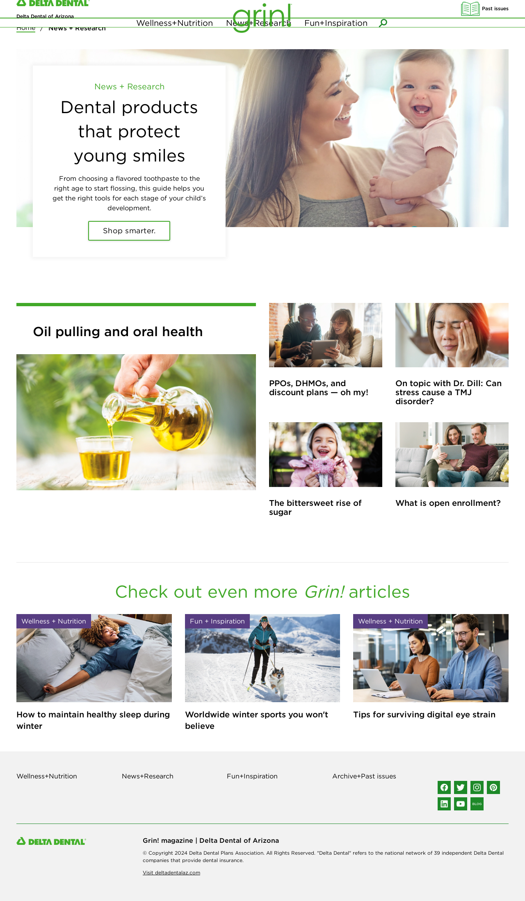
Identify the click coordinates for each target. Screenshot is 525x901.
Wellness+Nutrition (174, 41)
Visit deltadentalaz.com (171, 872)
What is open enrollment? (448, 503)
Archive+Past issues (364, 776)
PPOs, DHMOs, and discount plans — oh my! (318, 387)
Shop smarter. (129, 230)
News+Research (258, 41)
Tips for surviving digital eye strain (424, 714)
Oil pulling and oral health (118, 331)
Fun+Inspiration (336, 41)
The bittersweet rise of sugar (315, 507)
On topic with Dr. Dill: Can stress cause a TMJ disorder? (448, 392)
